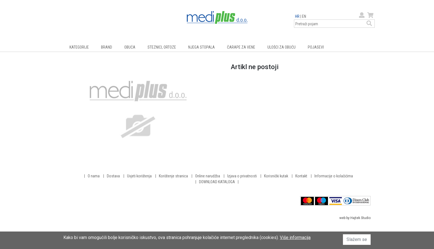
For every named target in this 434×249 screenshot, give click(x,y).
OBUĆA (129, 47)
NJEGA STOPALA (201, 47)
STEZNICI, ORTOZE (162, 47)
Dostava (113, 176)
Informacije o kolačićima (333, 176)
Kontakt (301, 176)
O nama (94, 176)
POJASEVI (316, 47)
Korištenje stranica (173, 176)
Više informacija (295, 237)
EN (304, 16)
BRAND (106, 47)
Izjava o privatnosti (242, 176)
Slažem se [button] (357, 239)
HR (297, 16)
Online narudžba (207, 176)
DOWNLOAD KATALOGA (217, 182)
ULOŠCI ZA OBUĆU (281, 47)
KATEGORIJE (79, 47)
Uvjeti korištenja (139, 176)
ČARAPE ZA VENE (241, 47)
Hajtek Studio (360, 218)
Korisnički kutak (276, 176)
